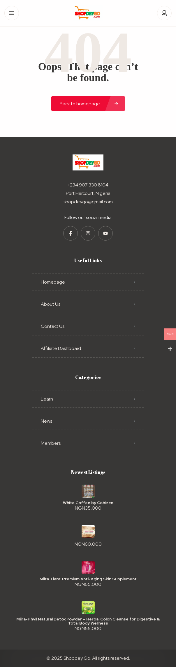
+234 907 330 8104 (88, 185)
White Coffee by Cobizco (88, 503)
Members (51, 443)
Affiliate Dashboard (61, 348)
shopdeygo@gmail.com (88, 202)
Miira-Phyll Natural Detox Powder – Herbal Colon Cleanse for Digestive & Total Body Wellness (88, 621)
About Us (50, 304)
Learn (47, 399)
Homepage (53, 282)
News (46, 421)
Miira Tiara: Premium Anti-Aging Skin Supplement (88, 579)
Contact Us (52, 326)
